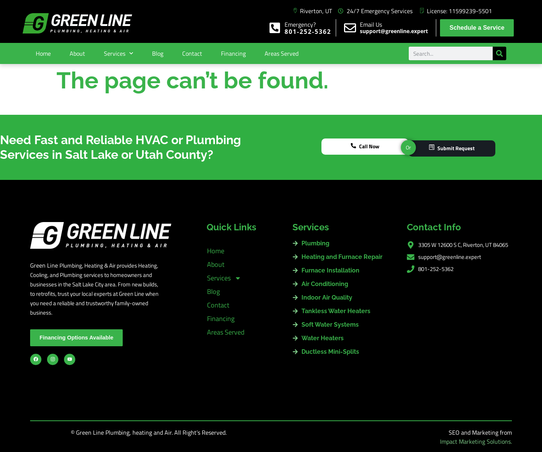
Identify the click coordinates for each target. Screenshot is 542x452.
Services (118, 53)
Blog (157, 53)
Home (43, 53)
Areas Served (281, 53)
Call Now (365, 147)
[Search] (499, 53)
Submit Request (452, 147)
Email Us (371, 24)
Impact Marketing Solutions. (476, 441)
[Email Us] (350, 28)
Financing (233, 53)
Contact (192, 53)
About (77, 53)
